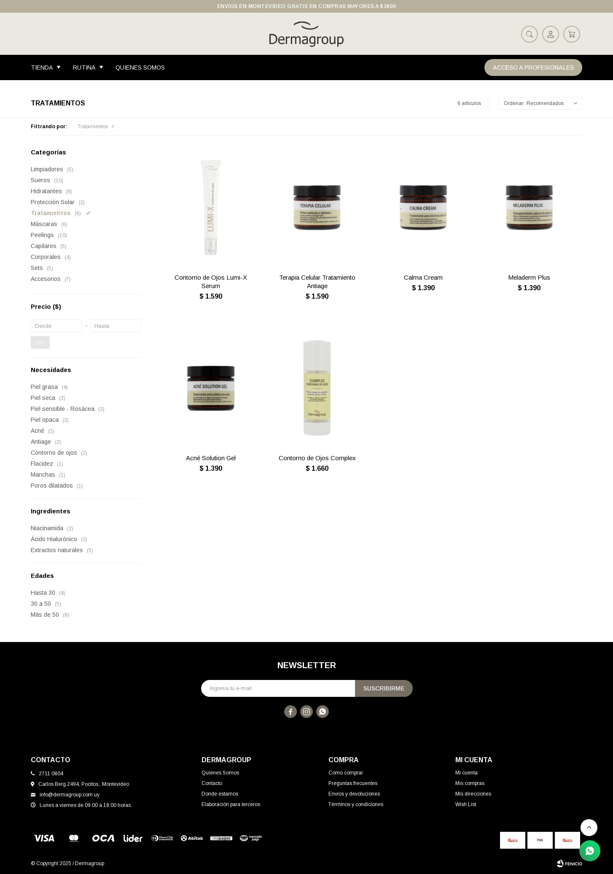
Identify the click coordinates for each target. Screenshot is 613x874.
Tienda (42, 67)
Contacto (212, 783)
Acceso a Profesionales (533, 67)
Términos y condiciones (355, 804)
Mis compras (469, 783)
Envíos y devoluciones (354, 794)
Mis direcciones (473, 794)
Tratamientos (93, 126)
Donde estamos (220, 794)
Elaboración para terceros (231, 804)
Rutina (84, 67)
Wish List (465, 804)
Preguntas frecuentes (352, 783)
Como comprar (345, 773)
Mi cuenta (466, 773)
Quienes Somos (140, 67)
